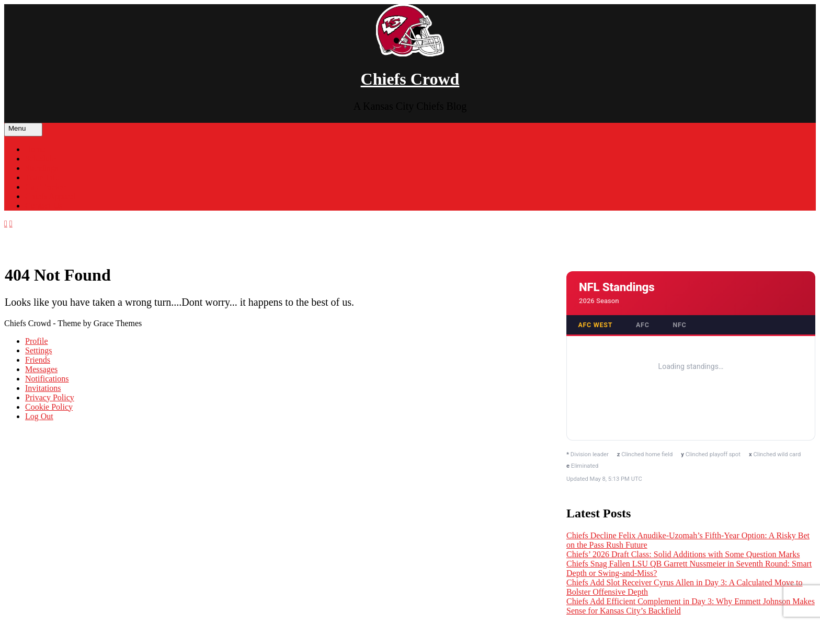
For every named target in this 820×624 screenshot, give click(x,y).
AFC (643, 325)
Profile (36, 341)
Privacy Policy (49, 397)
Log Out (39, 416)
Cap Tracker (45, 186)
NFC (679, 325)
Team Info (42, 177)
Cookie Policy (49, 406)
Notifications (47, 378)
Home (35, 149)
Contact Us (44, 205)
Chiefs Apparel (50, 196)
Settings (38, 350)
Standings (41, 168)
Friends (37, 359)
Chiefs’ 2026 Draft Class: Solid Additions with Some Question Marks (683, 554)
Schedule (40, 158)
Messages (41, 369)
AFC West (595, 325)
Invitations (43, 388)
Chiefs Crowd (410, 79)
